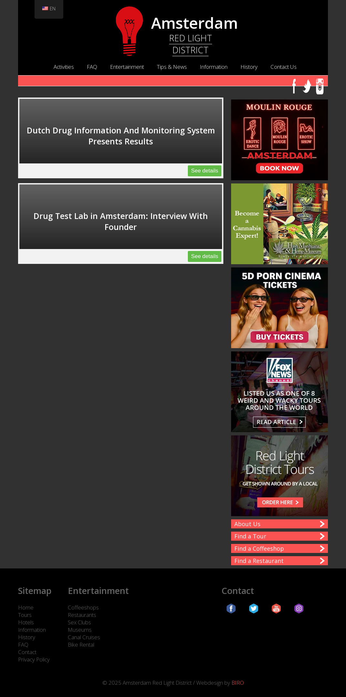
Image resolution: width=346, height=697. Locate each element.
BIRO (237, 682)
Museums (80, 629)
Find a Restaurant (259, 561)
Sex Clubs (79, 622)
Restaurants (82, 615)
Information (214, 66)
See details (204, 171)
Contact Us (283, 66)
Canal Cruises (84, 637)
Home (26, 607)
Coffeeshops (83, 607)
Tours (25, 615)
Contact (27, 652)
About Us (247, 524)
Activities (64, 66)
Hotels (26, 622)
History (249, 66)
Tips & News (172, 66)
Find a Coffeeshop (259, 548)
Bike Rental (81, 644)
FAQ (92, 66)
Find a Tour (250, 536)
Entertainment (127, 66)
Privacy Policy (34, 659)
